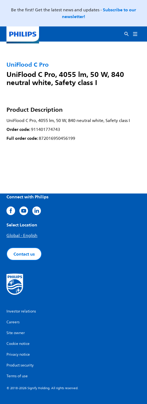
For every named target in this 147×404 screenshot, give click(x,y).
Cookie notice (18, 344)
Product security (20, 365)
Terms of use (17, 376)
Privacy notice (18, 354)
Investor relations (21, 311)
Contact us (24, 254)
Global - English (21, 235)
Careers (13, 322)
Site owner (15, 333)
